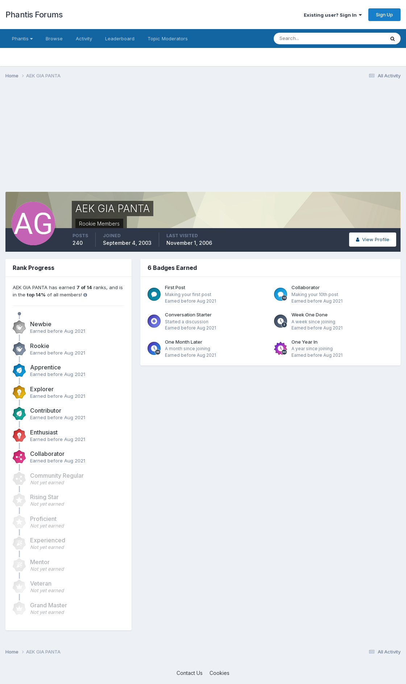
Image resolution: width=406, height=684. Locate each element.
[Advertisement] (137, 141)
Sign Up (384, 14)
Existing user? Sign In (333, 15)
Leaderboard (119, 38)
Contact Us (190, 673)
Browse (54, 38)
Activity (84, 38)
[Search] (305, 38)
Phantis (22, 38)
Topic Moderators (168, 38)
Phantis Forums (33, 14)
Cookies (219, 673)
